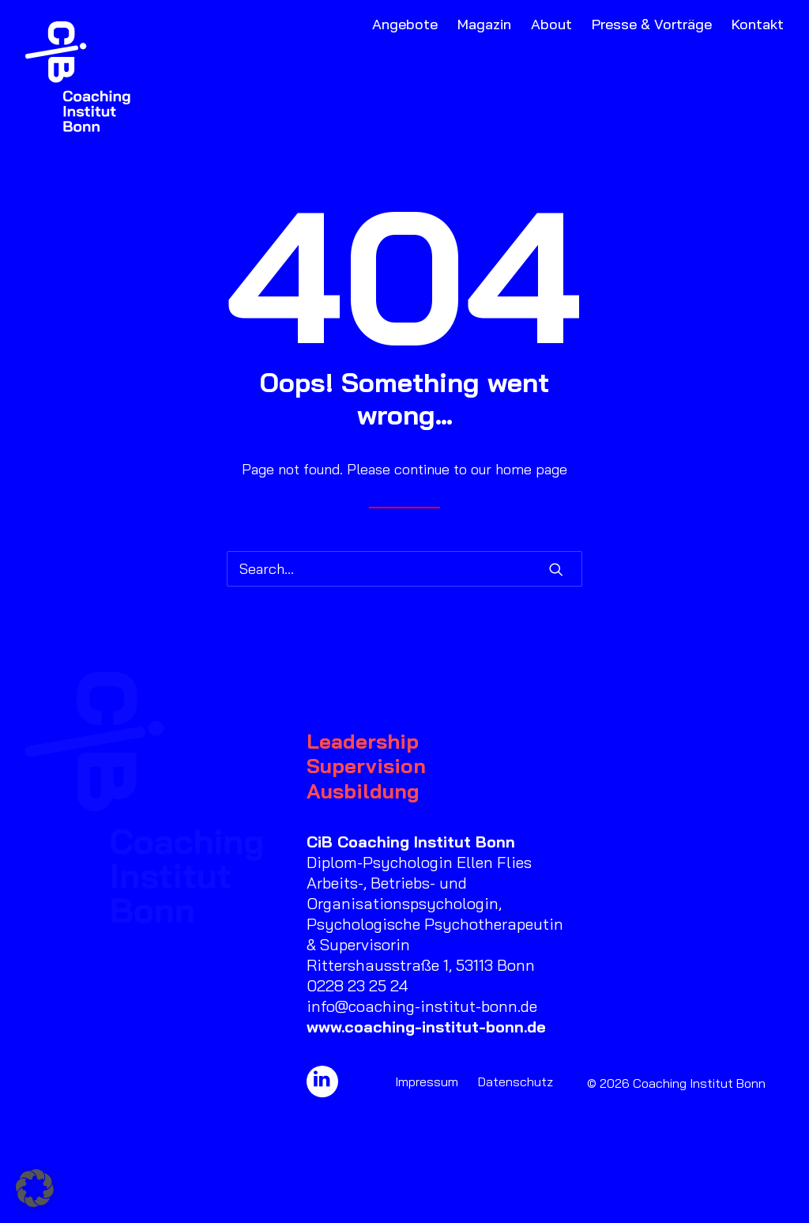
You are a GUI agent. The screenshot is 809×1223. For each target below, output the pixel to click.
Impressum (426, 1081)
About (551, 24)
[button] (556, 569)
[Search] (404, 569)
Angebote (405, 24)
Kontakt (758, 24)
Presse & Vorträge (652, 24)
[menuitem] (409, 76)
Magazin (484, 24)
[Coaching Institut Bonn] (77, 76)
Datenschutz (515, 1081)
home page (531, 469)
